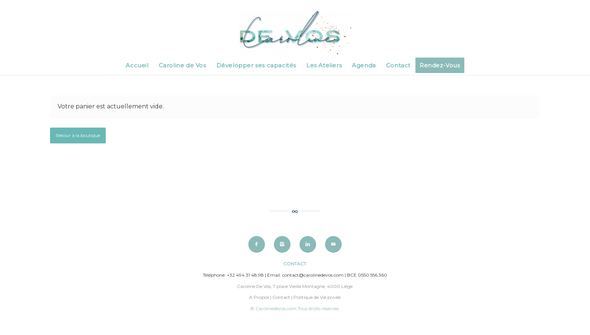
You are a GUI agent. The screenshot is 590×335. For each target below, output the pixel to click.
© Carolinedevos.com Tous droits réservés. (295, 308)
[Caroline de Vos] (295, 33)
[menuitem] (137, 65)
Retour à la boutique (78, 135)
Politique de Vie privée (317, 297)
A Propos (259, 297)
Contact (281, 297)
